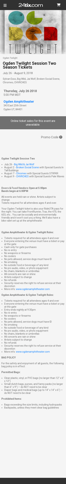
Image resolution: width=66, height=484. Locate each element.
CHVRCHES (22, 176)
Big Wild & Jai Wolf (24, 164)
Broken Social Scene (27, 167)
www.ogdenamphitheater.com (33, 289)
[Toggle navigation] (5, 7)
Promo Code (51, 137)
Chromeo (21, 173)
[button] (58, 5)
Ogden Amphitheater (19, 101)
